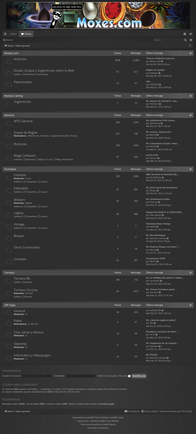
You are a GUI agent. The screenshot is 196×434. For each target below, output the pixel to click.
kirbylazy (154, 73)
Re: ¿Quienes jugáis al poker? (161, 320)
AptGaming (155, 123)
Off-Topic (10, 305)
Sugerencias (22, 101)
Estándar (20, 175)
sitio (148, 81)
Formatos (10, 169)
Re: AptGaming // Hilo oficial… (161, 120)
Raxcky (74, 136)
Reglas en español (155, 70)
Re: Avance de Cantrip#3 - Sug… (162, 101)
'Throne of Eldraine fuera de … (161, 58)
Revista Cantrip (13, 96)
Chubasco (45, 136)
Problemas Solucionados (35, 74)
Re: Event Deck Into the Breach (161, 187)
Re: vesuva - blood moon (158, 132)
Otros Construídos (27, 247)
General (9, 115)
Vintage (19, 224)
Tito (151, 323)
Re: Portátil (151, 355)
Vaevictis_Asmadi (158, 238)
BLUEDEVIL (155, 177)
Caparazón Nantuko (60, 136)
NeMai (153, 226)
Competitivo (30, 182)
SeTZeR (29, 293)
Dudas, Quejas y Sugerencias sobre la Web (44, 70)
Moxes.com (11, 53)
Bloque (19, 236)
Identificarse (25, 39)
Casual (42, 182)
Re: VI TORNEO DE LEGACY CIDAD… (165, 278)
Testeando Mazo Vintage (158, 224)
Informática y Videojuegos (32, 355)
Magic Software (25, 155)
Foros (28, 34)
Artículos (20, 59)
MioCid (153, 135)
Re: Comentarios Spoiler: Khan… (162, 143)
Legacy (19, 213)
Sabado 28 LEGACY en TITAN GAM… (164, 212)
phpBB (90, 418)
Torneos (9, 272)
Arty (87, 421)
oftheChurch (33, 136)
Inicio (14, 34)
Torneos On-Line (26, 290)
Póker (18, 321)
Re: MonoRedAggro (156, 235)
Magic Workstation (63, 159)
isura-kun (154, 292)
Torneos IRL (22, 278)
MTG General (23, 121)
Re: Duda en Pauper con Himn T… (163, 247)
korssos (153, 158)
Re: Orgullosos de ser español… (162, 343)
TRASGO (154, 84)
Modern (19, 200)
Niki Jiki (34, 324)
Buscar (9, 39)
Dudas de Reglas (25, 132)
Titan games (155, 215)
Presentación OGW (155, 258)
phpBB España (109, 424)
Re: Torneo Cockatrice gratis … (161, 289)
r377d (152, 334)
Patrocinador (23, 82)
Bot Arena (29, 159)
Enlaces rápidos (6, 34)
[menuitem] (185, 34)
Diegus (153, 190)
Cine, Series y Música (28, 332)
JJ (26, 314)
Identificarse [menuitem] (192, 34)
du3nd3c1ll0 (155, 310)
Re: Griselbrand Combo (158, 199)
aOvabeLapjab (107, 404)
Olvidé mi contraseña (107, 376)
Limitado (20, 259)
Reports (27, 282)
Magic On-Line (44, 159)
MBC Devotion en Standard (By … (163, 174)
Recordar (125, 376)
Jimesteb (154, 346)
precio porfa (152, 155)
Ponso (28, 178)
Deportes (20, 344)
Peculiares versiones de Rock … (162, 331)
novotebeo (154, 281)
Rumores (20, 144)
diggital (28, 203)
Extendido (21, 188)
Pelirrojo (153, 202)
